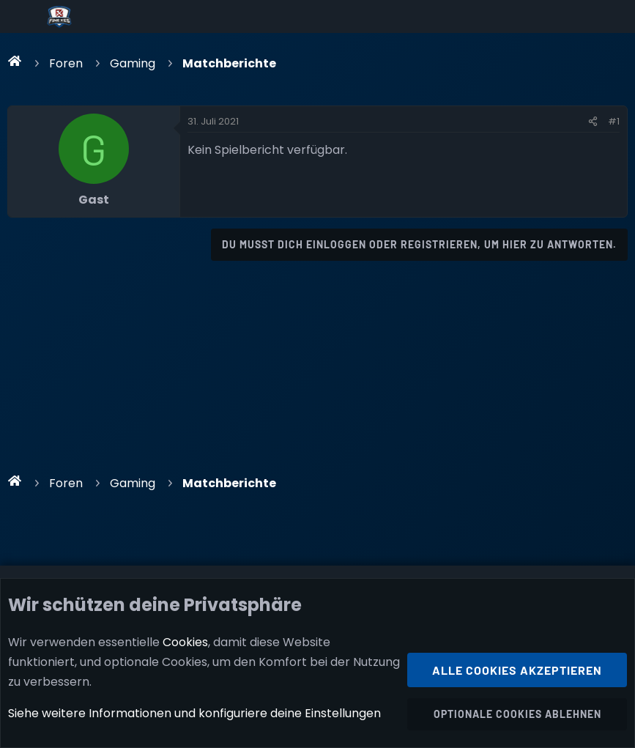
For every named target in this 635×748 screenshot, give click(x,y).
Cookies (185, 642)
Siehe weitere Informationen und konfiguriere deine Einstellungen (194, 714)
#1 (614, 121)
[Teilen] (593, 121)
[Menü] (23, 17)
